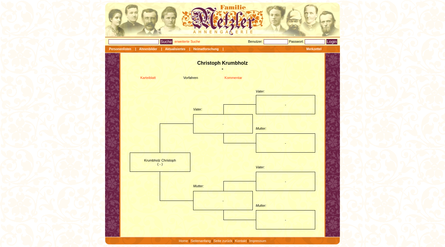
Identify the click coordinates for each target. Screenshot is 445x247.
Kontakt (240, 241)
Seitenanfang (201, 241)
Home (183, 241)
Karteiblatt (148, 78)
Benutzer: (256, 41)
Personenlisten (120, 49)
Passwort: (297, 41)
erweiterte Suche (187, 41)
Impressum (257, 241)
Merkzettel (313, 49)
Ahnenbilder (148, 49)
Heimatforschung (205, 49)
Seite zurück (223, 241)
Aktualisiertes (175, 49)
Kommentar (233, 78)
